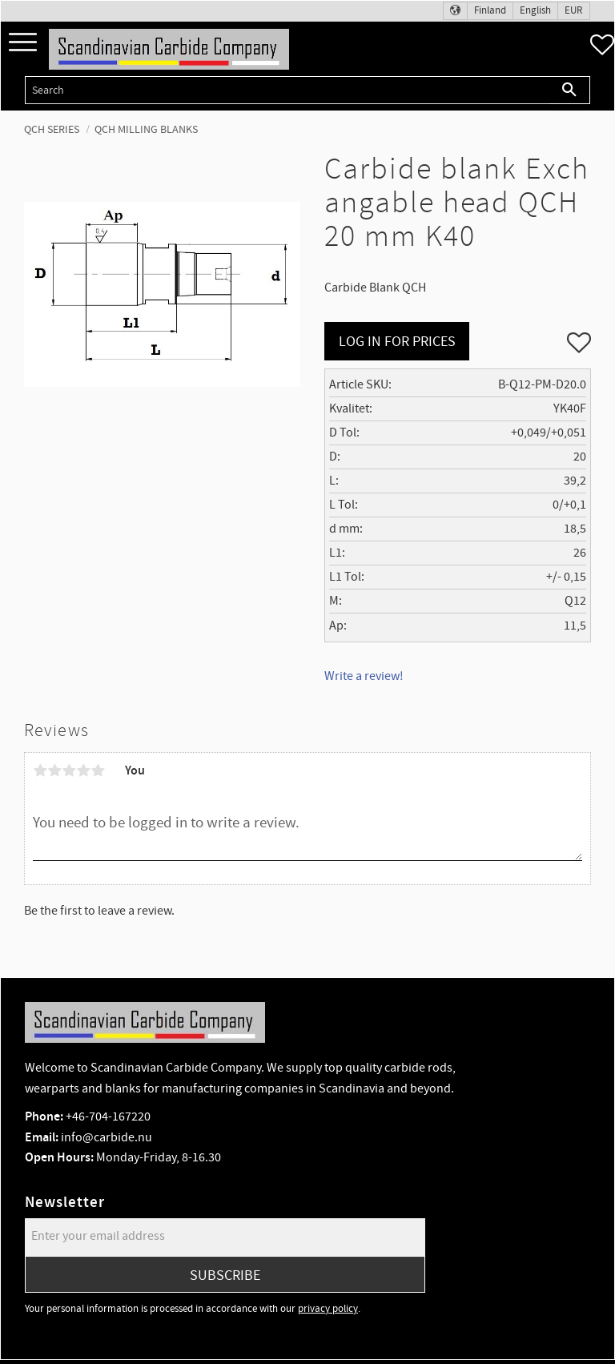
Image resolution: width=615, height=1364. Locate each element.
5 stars (97, 770)
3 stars (69, 770)
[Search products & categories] (287, 90)
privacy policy (328, 1308)
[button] (23, 43)
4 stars (83, 770)
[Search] (569, 90)
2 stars (54, 770)
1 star (40, 770)
